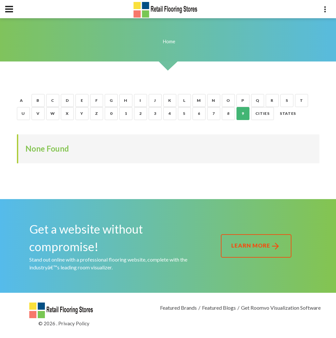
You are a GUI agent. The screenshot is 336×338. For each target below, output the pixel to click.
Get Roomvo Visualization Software (281, 307)
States (288, 113)
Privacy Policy (73, 323)
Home (169, 41)
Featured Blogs (219, 307)
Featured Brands (178, 307)
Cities (262, 113)
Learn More (256, 246)
